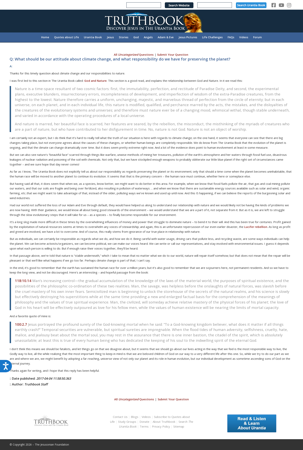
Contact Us (120, 417)
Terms (144, 426)
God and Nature (95, 81)
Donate (144, 422)
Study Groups (127, 422)
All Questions (134, 54)
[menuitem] (45, 37)
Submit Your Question (172, 54)
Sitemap (178, 426)
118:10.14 (23, 280)
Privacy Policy (161, 426)
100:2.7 (21, 324)
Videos (146, 417)
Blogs (134, 417)
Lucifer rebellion (255, 227)
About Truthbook (164, 422)
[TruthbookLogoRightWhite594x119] (151, 20)
